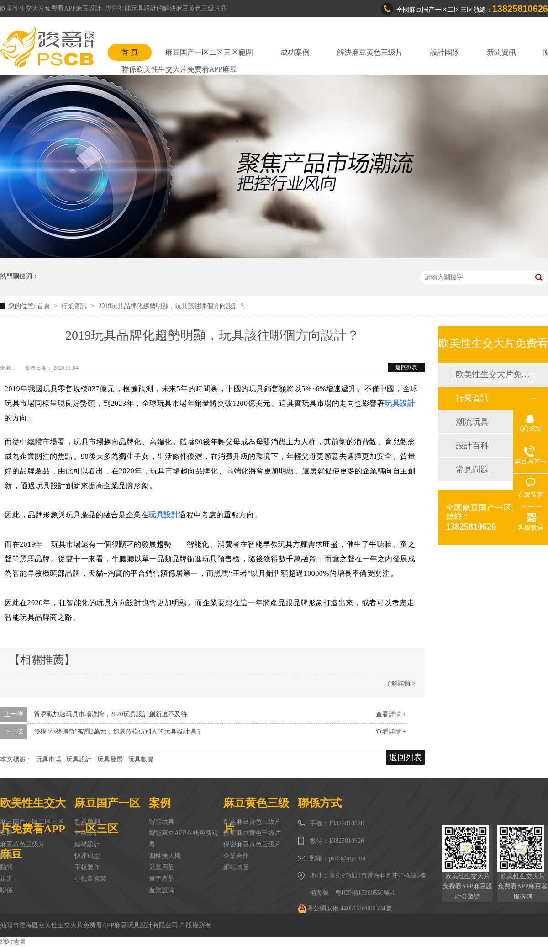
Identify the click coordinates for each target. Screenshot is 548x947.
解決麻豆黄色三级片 (370, 52)
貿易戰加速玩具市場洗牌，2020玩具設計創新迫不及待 (110, 714)
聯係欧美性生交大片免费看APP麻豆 (179, 69)
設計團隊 (444, 52)
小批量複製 (90, 878)
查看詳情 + (391, 714)
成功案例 (295, 52)
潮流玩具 (472, 421)
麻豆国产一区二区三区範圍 (209, 52)
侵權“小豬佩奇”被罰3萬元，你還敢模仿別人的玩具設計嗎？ (118, 731)
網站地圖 (236, 867)
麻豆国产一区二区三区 (32, 821)
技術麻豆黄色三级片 (252, 833)
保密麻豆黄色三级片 (252, 844)
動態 (6, 867)
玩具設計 (79, 759)
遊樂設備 (161, 890)
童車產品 (161, 878)
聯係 (6, 890)
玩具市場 (48, 759)
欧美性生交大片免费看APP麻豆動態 (493, 374)
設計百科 (472, 445)
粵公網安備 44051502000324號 (345, 908)
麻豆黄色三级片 (22, 844)
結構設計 (87, 844)
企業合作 (236, 855)
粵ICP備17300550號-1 (365, 892)
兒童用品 (161, 867)
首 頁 (129, 52)
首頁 (44, 306)
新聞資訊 (501, 52)
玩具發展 (110, 759)
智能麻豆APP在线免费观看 (183, 839)
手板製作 (87, 867)
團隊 (6, 855)
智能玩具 (161, 821)
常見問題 (472, 469)
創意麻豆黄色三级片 (252, 821)
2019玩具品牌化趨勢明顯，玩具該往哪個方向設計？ (171, 306)
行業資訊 (75, 306)
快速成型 (87, 855)
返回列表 (406, 367)
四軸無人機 (165, 855)
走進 (6, 878)
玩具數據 (140, 759)
